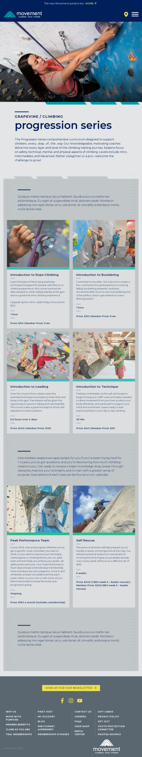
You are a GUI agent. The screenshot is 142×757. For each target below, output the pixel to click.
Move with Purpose (13, 718)
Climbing (52, 116)
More (89, 3)
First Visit (45, 711)
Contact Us (83, 711)
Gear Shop (82, 726)
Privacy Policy (108, 716)
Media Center (80, 733)
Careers (80, 716)
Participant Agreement (46, 728)
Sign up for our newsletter (69, 688)
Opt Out (104, 721)
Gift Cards (105, 711)
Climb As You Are (18, 729)
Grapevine (26, 116)
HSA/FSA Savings (109, 734)
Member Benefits (18, 724)
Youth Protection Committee (111, 728)
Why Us (11, 711)
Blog (41, 721)
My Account (46, 716)
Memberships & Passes (53, 734)
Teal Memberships (19, 734)
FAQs (78, 721)
